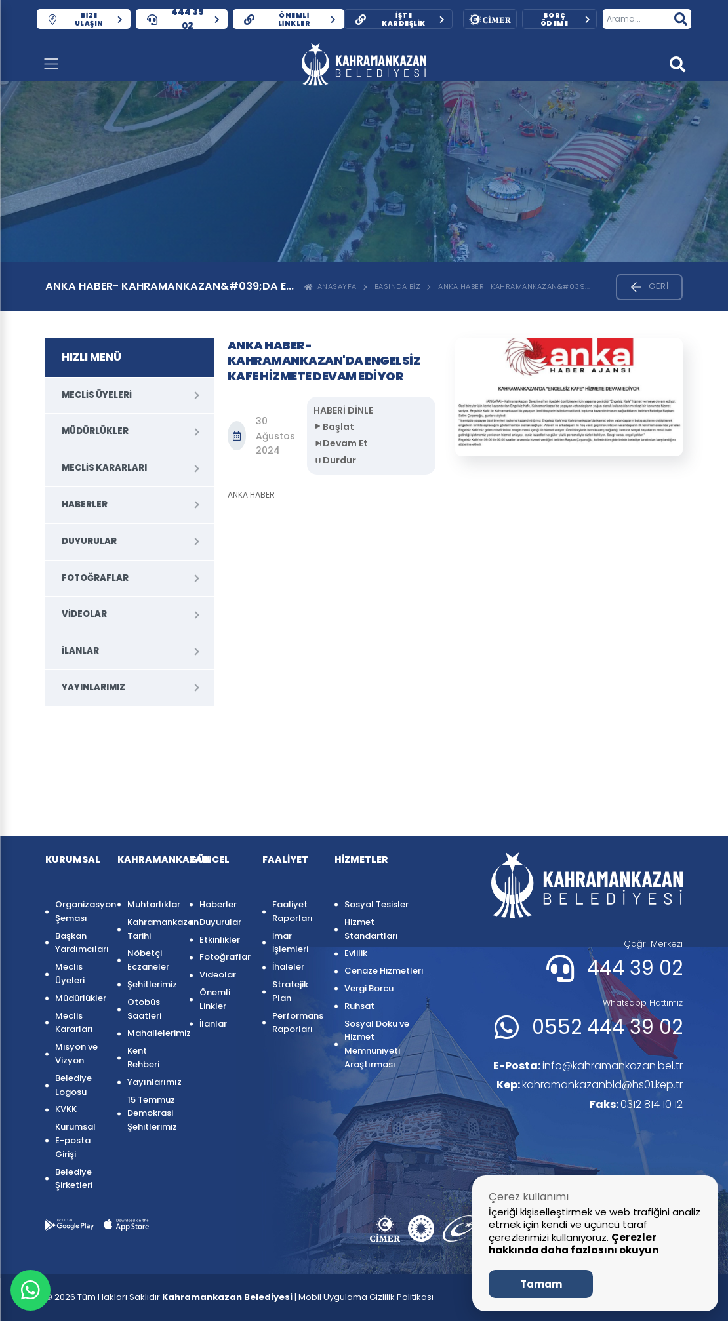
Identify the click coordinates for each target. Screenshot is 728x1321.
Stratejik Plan (290, 991)
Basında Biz (397, 286)
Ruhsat (359, 1006)
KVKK (66, 1109)
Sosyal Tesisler (376, 904)
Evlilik (355, 953)
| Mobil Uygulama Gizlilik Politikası (364, 1297)
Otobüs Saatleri (144, 1009)
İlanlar (80, 650)
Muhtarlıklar (151, 904)
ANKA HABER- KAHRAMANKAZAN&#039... (514, 286)
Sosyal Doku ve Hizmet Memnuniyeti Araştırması (376, 1044)
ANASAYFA (330, 286)
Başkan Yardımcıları (79, 943)
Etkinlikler (219, 940)
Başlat (333, 427)
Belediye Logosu (73, 1085)
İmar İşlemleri (290, 943)
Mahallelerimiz (151, 1033)
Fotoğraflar (95, 578)
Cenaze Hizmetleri (383, 970)
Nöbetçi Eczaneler (148, 960)
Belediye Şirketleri (73, 1179)
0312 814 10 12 (636, 1104)
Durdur (334, 460)
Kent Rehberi (143, 1057)
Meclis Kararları (104, 468)
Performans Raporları (296, 1023)
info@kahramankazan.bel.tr (588, 1065)
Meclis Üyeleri (97, 395)
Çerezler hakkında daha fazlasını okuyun (573, 1244)
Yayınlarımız (93, 687)
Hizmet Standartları (371, 929)
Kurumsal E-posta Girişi (75, 1140)
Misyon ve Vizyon (76, 1053)
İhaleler (288, 966)
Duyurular (89, 541)
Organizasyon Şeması (79, 911)
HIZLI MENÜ (91, 357)
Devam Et (340, 443)
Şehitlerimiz (151, 984)
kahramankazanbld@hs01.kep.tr (589, 1084)
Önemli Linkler (214, 999)
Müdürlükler (95, 431)
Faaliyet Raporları (292, 911)
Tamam (541, 1284)
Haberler (85, 504)
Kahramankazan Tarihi (151, 929)
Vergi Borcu (369, 988)
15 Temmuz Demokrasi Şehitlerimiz (151, 1114)
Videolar (84, 614)
